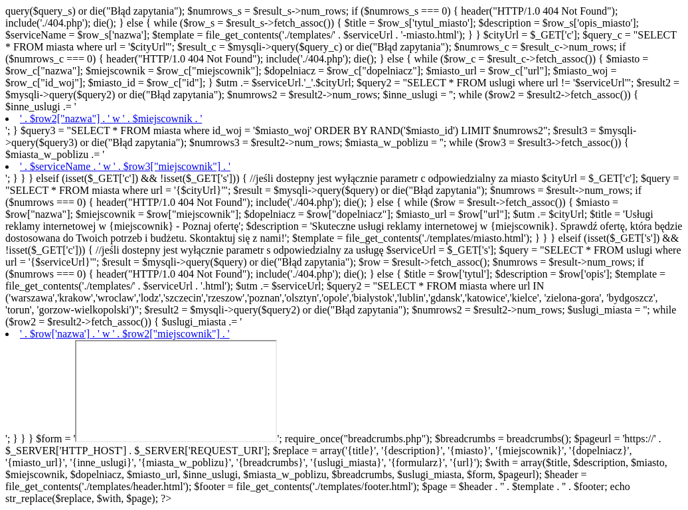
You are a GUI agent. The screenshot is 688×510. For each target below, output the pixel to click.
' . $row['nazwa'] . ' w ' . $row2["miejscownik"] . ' (125, 333)
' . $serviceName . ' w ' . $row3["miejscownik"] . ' (125, 166)
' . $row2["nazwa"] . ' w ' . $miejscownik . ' (111, 118)
